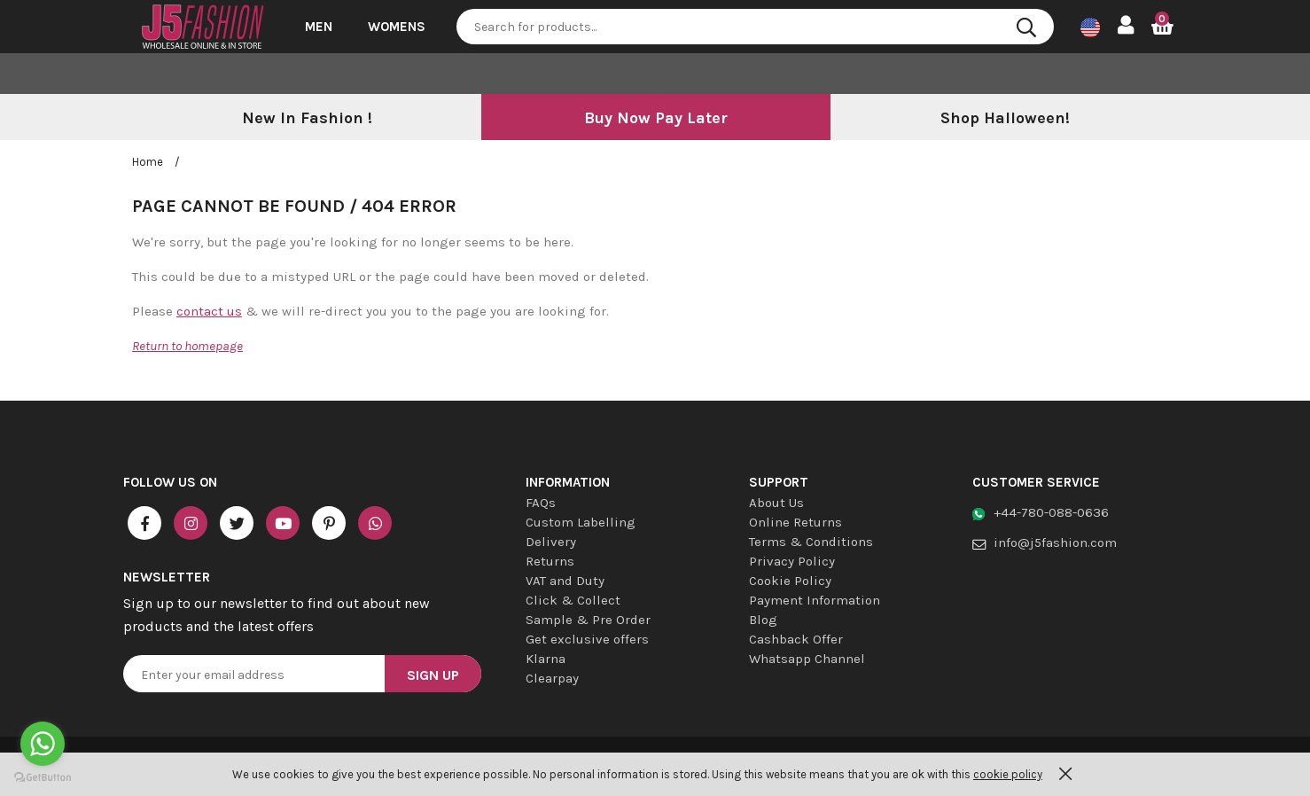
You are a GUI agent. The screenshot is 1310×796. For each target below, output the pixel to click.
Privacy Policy (792, 561)
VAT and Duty (565, 581)
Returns (550, 561)
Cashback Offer (796, 639)
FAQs (541, 503)
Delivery (551, 542)
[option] (306, 119)
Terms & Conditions (811, 542)
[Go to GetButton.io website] (42, 778)
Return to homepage (187, 346)
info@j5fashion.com (1055, 542)
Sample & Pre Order (588, 620)
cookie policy (1007, 774)
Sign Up (433, 675)
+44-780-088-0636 (1051, 512)
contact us (209, 311)
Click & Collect (573, 600)
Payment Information (814, 600)
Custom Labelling (581, 522)
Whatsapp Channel (807, 659)
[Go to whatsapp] (42, 744)
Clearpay (552, 678)
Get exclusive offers (587, 639)
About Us (776, 503)
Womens (396, 27)
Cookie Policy (790, 581)
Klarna (545, 659)
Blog (763, 620)
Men (318, 27)
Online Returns (795, 522)
